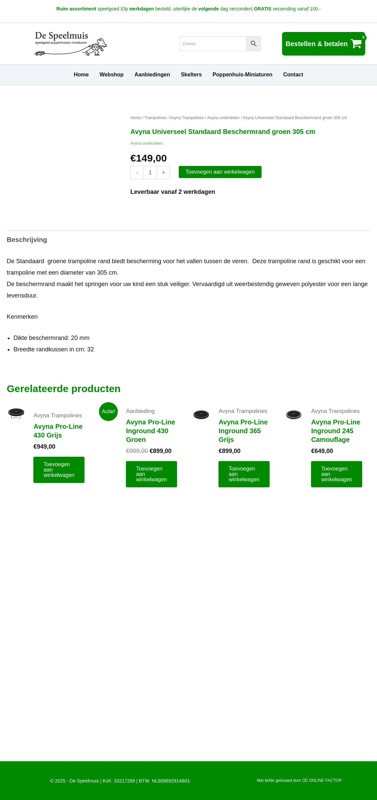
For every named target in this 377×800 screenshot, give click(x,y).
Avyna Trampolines (187, 117)
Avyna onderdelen (223, 117)
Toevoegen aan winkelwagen (219, 172)
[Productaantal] (150, 172)
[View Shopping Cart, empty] (323, 44)
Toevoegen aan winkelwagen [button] (58, 469)
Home (135, 117)
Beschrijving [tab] (27, 239)
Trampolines (155, 117)
